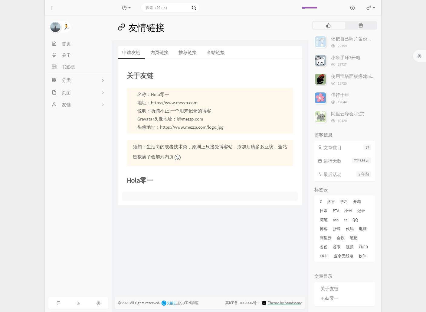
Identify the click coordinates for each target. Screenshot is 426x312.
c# (345, 219)
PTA (336, 210)
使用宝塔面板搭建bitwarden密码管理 (368, 76)
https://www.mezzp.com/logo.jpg (192, 127)
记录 (361, 210)
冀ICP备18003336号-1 (242, 302)
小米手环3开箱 (345, 57)
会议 (341, 237)
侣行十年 (340, 95)
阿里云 (326, 237)
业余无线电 (343, 256)
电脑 (363, 228)
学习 (344, 201)
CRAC (324, 256)
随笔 (324, 219)
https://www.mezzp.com (174, 102)
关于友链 (329, 288)
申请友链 (131, 52)
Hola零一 (329, 298)
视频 (350, 246)
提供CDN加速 (180, 302)
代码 (350, 228)
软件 (362, 256)
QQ (355, 219)
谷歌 (337, 246)
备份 (324, 246)
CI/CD (363, 246)
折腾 (337, 228)
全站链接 (216, 52)
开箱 (357, 201)
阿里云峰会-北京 (347, 114)
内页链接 (159, 52)
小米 (348, 210)
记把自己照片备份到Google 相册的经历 (370, 39)
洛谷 (331, 201)
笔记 (354, 237)
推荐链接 (188, 52)
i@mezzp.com (190, 119)
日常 (324, 210)
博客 (324, 228)
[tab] (328, 25)
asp (336, 219)
